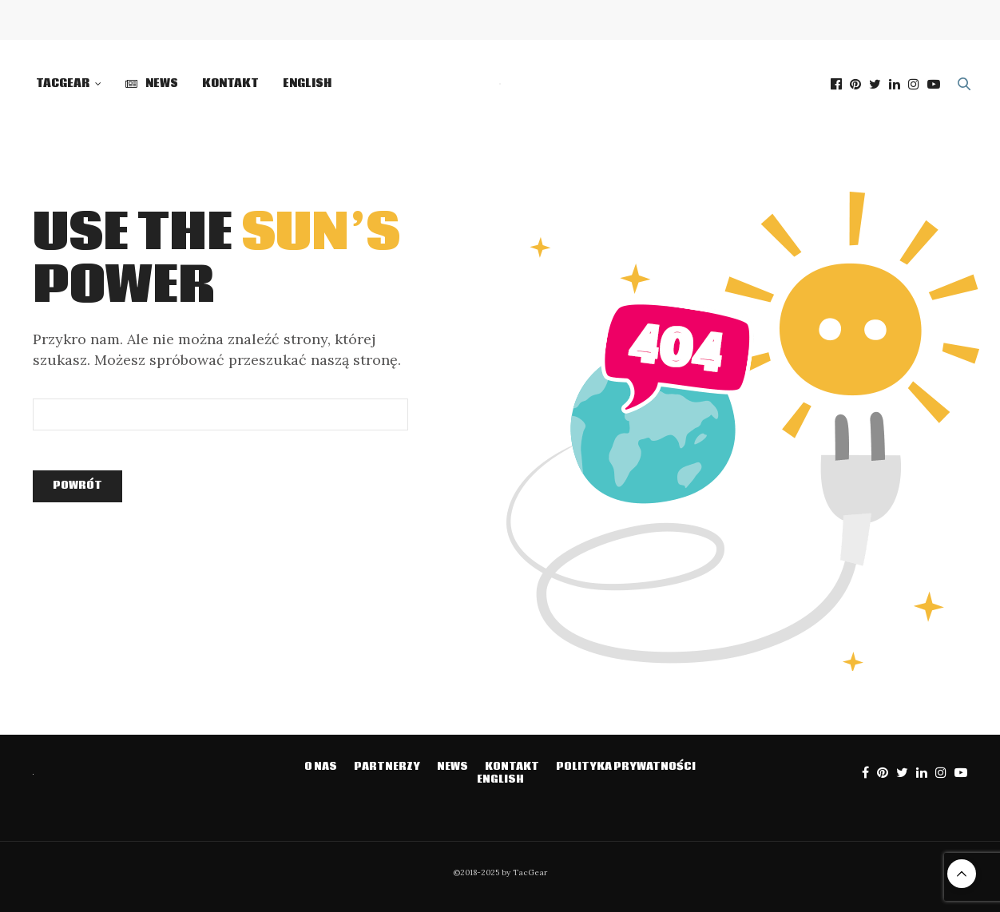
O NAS (320, 767)
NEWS (151, 84)
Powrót (77, 486)
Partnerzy (387, 767)
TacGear (62, 84)
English (307, 84)
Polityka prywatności (626, 767)
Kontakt (230, 84)
